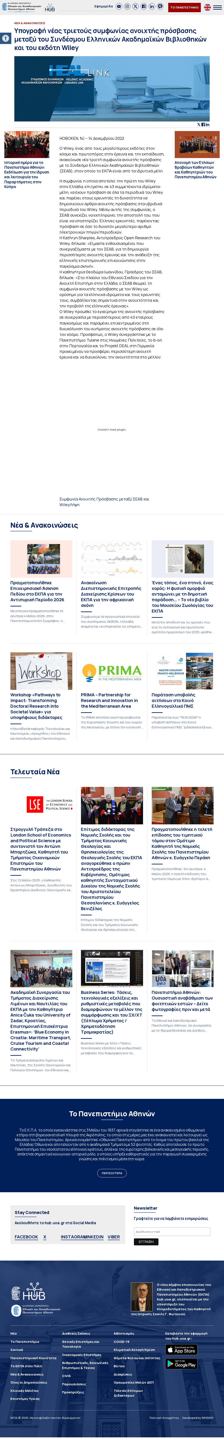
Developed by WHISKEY (198, 1418)
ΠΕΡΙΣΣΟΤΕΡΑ (112, 1173)
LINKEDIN (94, 1237)
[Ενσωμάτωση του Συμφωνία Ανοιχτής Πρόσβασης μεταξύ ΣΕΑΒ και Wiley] (112, 429)
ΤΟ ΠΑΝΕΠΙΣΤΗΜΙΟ (184, 7)
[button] (5, 38)
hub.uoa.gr (181, 1338)
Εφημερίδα (103, 6)
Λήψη (74, 504)
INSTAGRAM (74, 1237)
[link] (119, 6)
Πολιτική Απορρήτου (164, 1418)
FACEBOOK (26, 1237)
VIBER (114, 1237)
